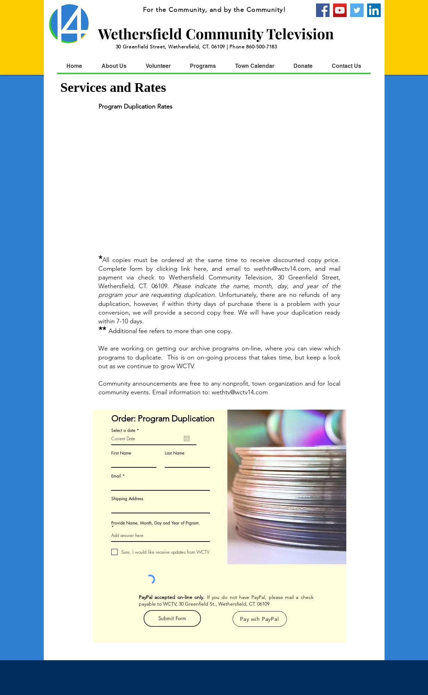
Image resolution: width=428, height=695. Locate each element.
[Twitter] (357, 10)
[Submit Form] (172, 618)
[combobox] (160, 507)
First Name (121, 453)
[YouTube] (340, 10)
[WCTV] (374, 10)
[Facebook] (323, 10)
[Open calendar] (186, 438)
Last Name (174, 453)
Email (116, 476)
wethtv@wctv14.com (282, 269)
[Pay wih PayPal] (260, 619)
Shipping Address (127, 499)
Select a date (126, 430)
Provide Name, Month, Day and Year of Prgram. (155, 523)
